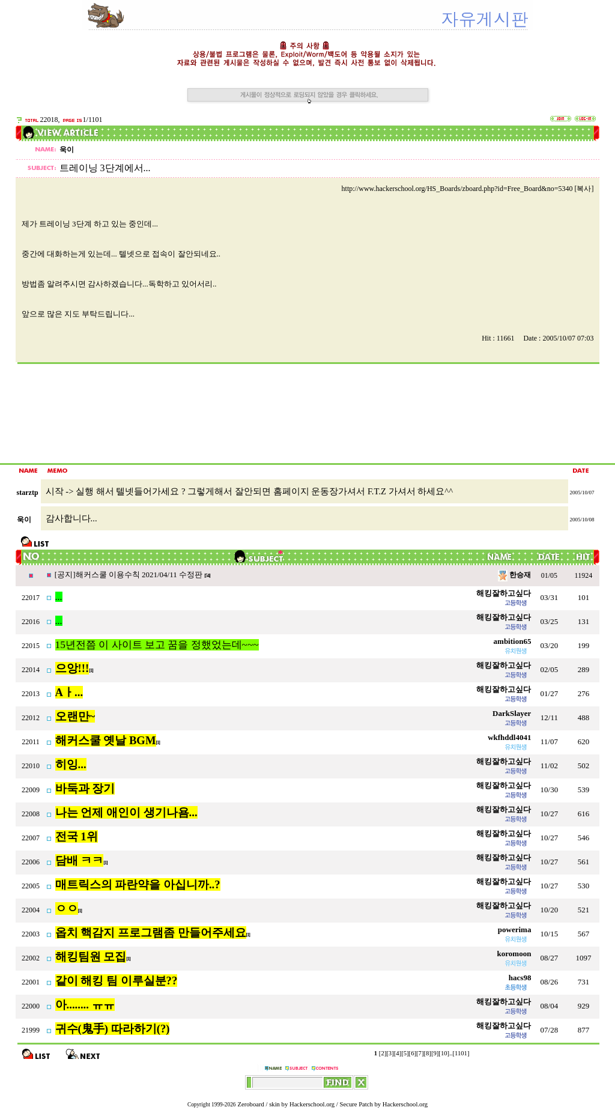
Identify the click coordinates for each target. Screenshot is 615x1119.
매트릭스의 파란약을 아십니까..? (137, 884)
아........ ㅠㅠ (85, 1004)
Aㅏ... (69, 692)
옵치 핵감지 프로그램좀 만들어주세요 (150, 932)
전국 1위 (76, 836)
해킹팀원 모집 (91, 956)
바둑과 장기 (85, 788)
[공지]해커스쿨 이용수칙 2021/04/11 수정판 (129, 574)
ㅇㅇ (66, 908)
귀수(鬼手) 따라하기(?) (112, 1028)
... (58, 597)
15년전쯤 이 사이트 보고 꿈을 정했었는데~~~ (157, 644)
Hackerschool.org (312, 1104)
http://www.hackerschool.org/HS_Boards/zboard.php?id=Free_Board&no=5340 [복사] (468, 188)
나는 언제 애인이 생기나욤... (126, 812)
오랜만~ (75, 716)
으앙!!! (72, 668)
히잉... (70, 764)
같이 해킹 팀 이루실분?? (116, 980)
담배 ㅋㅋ (79, 860)
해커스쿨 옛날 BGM (105, 740)
